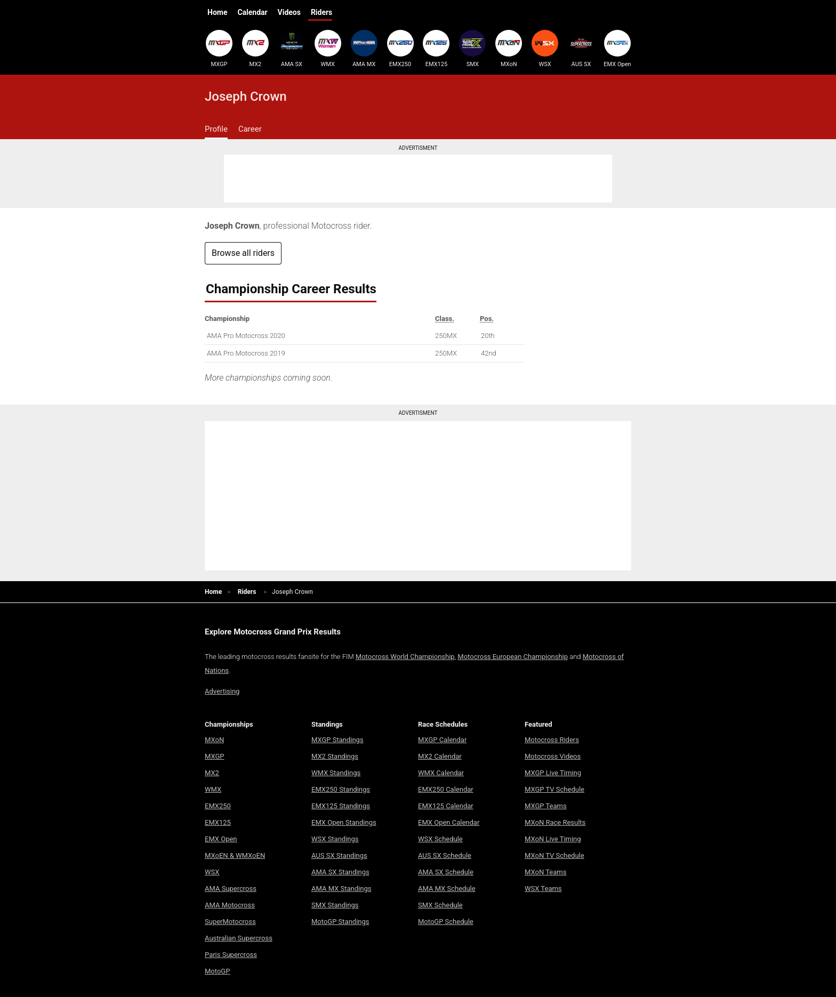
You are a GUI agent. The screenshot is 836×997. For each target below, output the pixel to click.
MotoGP (217, 971)
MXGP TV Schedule (554, 789)
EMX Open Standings (343, 822)
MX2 (255, 48)
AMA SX (292, 48)
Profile (216, 129)
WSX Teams (543, 889)
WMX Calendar (441, 773)
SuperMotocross (230, 922)
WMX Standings (335, 773)
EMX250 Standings (340, 789)
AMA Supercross (230, 889)
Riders (321, 12)
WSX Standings (335, 839)
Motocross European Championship (512, 657)
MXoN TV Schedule (554, 855)
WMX (328, 48)
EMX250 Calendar (445, 789)
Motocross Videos (553, 756)
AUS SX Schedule (444, 855)
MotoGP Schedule (445, 922)
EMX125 (436, 48)
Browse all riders (243, 253)
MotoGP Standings (340, 922)
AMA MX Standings (341, 889)
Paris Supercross (231, 955)
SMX (472, 48)
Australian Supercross (238, 938)
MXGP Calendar (442, 740)
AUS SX (581, 48)
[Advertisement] (418, 179)
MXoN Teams (545, 872)
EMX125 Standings (340, 806)
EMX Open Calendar (448, 822)
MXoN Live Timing (553, 839)
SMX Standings (334, 905)
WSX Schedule (440, 839)
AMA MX (364, 48)
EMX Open (617, 48)
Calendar (252, 12)
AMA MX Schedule (447, 889)
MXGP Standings (337, 740)
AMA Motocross (230, 905)
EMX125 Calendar (445, 806)
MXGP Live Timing (553, 773)
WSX (545, 48)
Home (217, 12)
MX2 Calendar (440, 756)
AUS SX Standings (339, 855)
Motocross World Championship (405, 657)
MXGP (219, 48)
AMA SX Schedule (445, 872)
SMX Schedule (440, 905)
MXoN (508, 48)
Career (250, 129)
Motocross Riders (552, 740)
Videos (289, 12)
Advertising (222, 691)
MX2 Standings (334, 756)
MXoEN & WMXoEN (235, 855)
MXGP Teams (546, 806)
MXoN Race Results (555, 822)
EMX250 (400, 48)
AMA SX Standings (340, 872)
